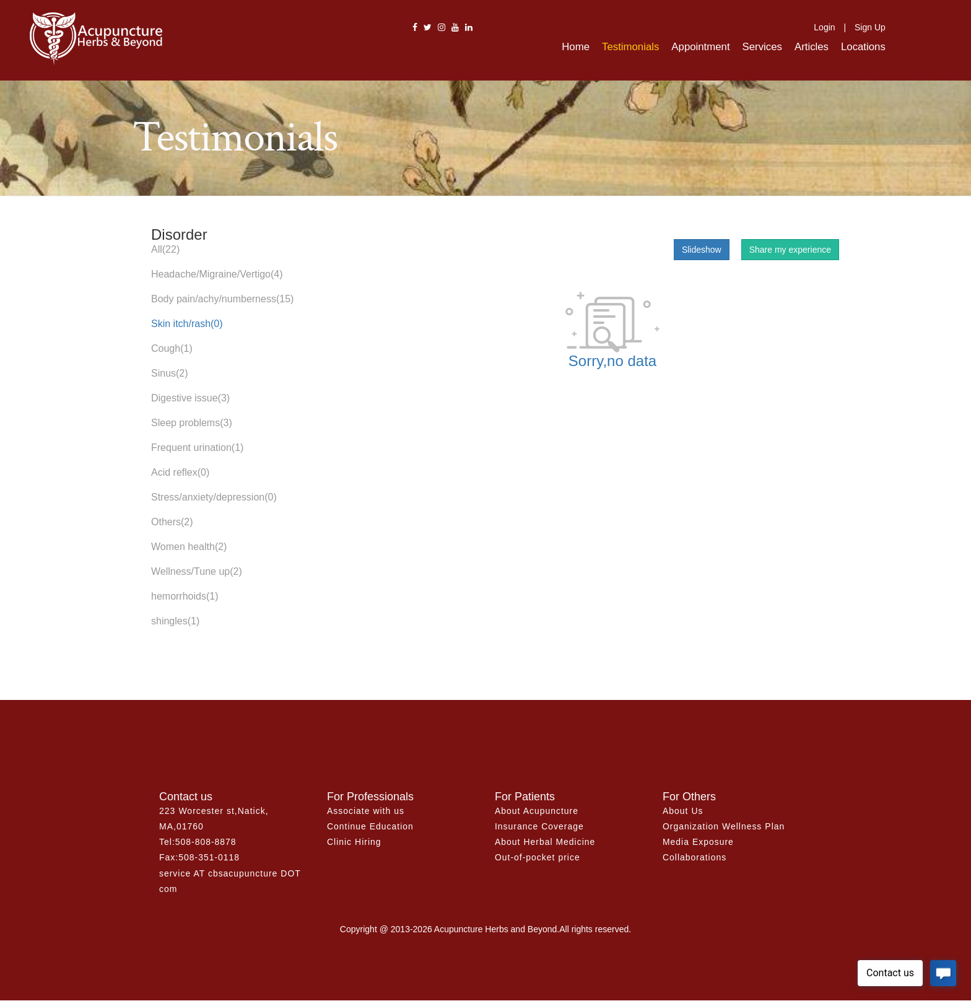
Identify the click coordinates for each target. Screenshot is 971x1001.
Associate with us (365, 811)
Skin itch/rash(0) (187, 324)
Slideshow (701, 250)
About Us (683, 811)
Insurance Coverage (539, 827)
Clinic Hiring (354, 842)
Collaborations (695, 858)
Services (762, 47)
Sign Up (870, 27)
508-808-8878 (206, 842)
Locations (863, 47)
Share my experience (790, 250)
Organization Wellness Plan (724, 827)
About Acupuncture (536, 811)
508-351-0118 (209, 858)
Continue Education (370, 827)
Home (576, 47)
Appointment (700, 47)
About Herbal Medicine (545, 842)
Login (824, 27)
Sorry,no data (612, 361)
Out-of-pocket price (537, 858)
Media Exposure (698, 842)
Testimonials (630, 47)
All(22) (165, 250)
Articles (812, 47)
